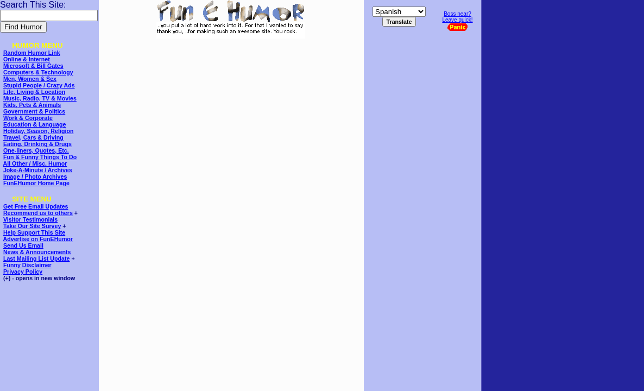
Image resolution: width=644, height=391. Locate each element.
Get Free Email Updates (35, 206)
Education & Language (34, 124)
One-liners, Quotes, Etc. (36, 150)
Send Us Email (23, 245)
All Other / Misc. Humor (35, 163)
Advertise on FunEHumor (38, 239)
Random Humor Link (31, 52)
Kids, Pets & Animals (32, 105)
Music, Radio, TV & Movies (40, 98)
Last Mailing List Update (36, 258)
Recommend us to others (38, 213)
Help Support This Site (34, 232)
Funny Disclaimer (27, 265)
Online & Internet (26, 59)
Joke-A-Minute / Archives (37, 170)
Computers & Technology (38, 72)
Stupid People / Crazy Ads (39, 85)
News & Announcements (37, 252)
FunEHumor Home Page (36, 183)
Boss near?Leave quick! (457, 21)
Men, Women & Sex (29, 78)
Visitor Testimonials (30, 219)
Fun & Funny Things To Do (40, 157)
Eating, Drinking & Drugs (37, 144)
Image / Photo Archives (35, 176)
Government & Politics (34, 111)
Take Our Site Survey (32, 226)
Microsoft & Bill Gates (33, 65)
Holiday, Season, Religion (38, 131)
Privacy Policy (22, 271)
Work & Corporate (28, 118)
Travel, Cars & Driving (33, 137)
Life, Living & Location (34, 92)
